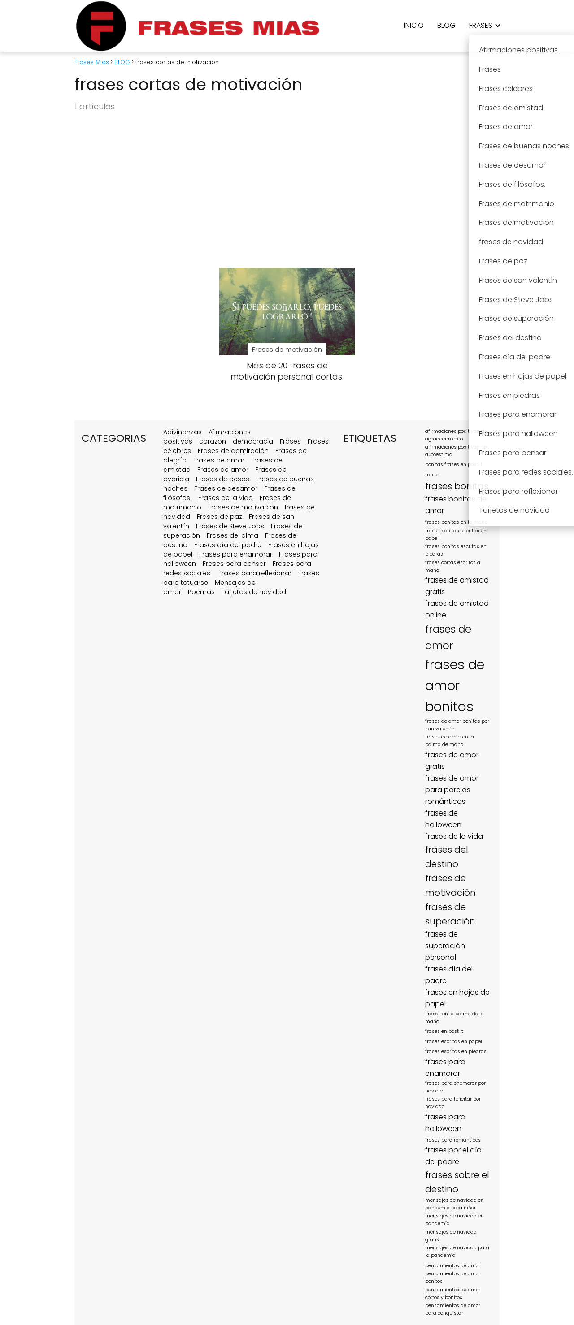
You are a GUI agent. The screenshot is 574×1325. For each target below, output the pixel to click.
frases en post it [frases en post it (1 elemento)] (444, 1031)
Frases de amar (218, 460)
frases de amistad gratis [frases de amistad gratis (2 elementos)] (457, 586)
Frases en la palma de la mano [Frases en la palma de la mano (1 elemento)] (454, 1017)
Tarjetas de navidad (254, 591)
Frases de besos (222, 479)
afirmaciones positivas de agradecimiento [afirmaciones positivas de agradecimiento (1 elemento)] (456, 435)
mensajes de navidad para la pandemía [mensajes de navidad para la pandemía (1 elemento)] (457, 1251)
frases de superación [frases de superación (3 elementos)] (450, 914)
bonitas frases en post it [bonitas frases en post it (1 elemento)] (454, 464)
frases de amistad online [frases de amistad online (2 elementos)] (457, 609)
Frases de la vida (225, 497)
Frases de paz (219, 516)
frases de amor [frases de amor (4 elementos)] (448, 637)
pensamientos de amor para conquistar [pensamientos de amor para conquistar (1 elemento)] (452, 1309)
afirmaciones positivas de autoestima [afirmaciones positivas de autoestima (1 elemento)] (456, 451)
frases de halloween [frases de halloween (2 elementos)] (443, 819)
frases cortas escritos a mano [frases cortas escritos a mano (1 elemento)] (452, 566)
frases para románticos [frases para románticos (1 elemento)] (453, 1140)
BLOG (446, 25)
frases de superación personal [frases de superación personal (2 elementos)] (445, 945)
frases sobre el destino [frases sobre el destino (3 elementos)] (457, 1182)
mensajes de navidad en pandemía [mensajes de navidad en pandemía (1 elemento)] (454, 1220)
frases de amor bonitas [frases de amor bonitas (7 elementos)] (454, 685)
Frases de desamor (225, 488)
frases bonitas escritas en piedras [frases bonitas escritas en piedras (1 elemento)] (456, 550)
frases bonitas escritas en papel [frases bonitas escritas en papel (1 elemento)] (456, 534)
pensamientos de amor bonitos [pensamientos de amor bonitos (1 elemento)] (452, 1277)
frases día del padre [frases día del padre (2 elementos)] (449, 975)
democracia (253, 441)
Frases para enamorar (235, 554)
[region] (116, 1256)
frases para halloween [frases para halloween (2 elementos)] (445, 1123)
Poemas (201, 591)
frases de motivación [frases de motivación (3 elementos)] (450, 885)
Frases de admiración (233, 450)
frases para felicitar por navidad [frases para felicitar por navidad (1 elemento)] (453, 1103)
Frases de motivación (243, 507)
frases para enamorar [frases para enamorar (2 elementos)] (445, 1068)
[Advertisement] (287, 190)
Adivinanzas (182, 431)
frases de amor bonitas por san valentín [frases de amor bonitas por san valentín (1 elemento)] (457, 725)
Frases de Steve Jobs (230, 526)
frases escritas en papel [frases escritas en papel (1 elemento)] (453, 1041)
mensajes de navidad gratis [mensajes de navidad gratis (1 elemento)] (451, 1236)
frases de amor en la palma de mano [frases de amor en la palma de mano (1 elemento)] (449, 741)
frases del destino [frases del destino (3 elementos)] (446, 856)
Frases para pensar (234, 563)
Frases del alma (232, 535)
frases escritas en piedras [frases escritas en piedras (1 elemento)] (456, 1051)
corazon (212, 441)
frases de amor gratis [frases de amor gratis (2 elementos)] (451, 761)
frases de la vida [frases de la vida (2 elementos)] (454, 836)
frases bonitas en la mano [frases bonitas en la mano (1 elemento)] (456, 522)
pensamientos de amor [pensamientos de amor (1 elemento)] (452, 1265)
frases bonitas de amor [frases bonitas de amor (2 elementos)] (456, 505)
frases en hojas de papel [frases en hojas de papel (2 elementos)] (457, 998)
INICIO (414, 25)
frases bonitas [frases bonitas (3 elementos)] (456, 486)
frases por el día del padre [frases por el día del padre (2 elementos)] (453, 1156)
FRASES (480, 25)
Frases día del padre (227, 544)
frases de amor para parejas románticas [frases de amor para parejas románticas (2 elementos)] (451, 790)
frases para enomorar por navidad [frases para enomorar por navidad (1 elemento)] (455, 1087)
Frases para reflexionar (254, 573)
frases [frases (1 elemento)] (432, 474)
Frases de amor (222, 469)
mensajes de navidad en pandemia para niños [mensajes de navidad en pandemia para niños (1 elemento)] (454, 1204)
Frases (290, 441)
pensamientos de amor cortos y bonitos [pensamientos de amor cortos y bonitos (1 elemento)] (452, 1293)
